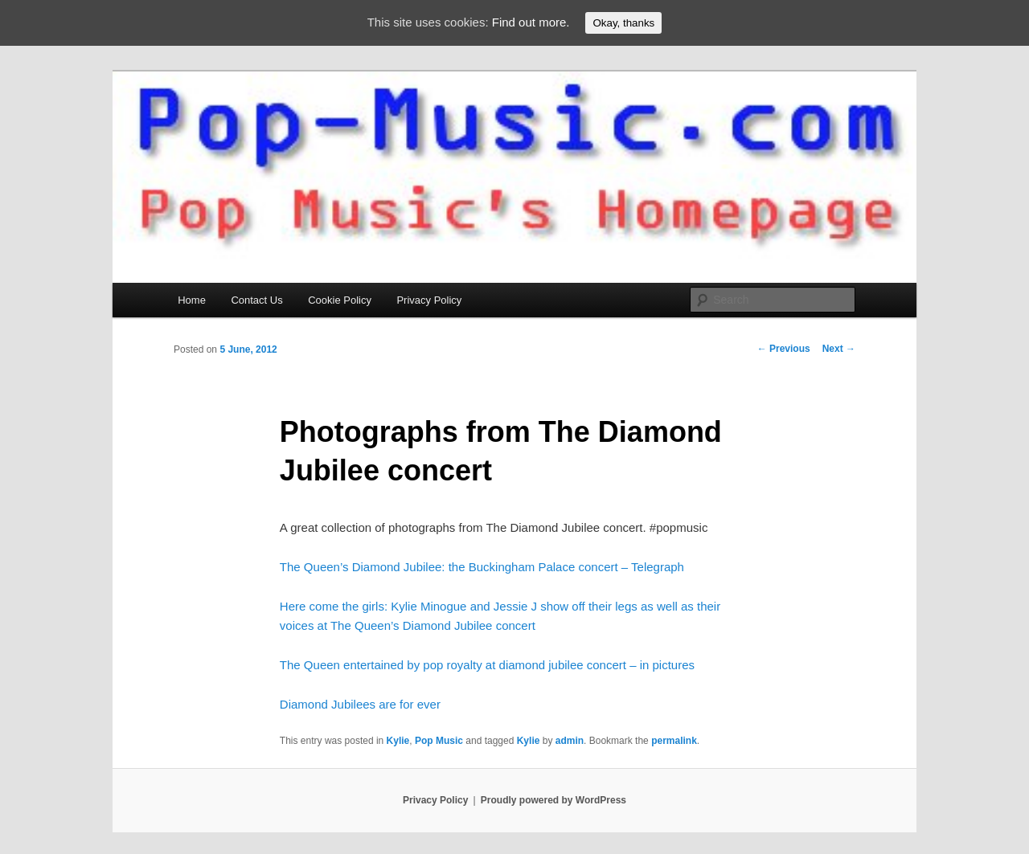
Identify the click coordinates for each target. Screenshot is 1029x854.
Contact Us (256, 300)
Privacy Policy (428, 300)
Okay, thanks (623, 23)
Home (192, 300)
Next (838, 348)
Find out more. (531, 22)
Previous (783, 348)
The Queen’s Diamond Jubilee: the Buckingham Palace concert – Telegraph (482, 567)
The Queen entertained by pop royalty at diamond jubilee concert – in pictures (487, 665)
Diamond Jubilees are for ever (360, 704)
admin (569, 740)
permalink (674, 740)
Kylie (398, 740)
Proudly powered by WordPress (553, 800)
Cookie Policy (339, 300)
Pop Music (439, 740)
